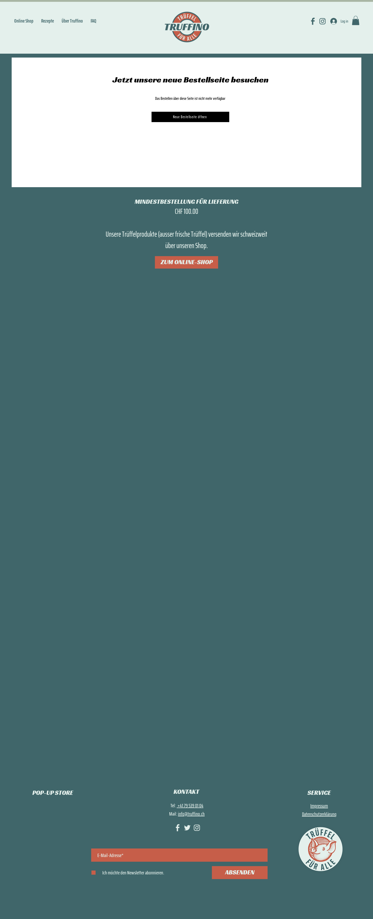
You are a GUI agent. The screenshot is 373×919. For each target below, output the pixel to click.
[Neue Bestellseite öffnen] (190, 117)
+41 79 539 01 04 (190, 805)
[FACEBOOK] (313, 21)
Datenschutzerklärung (319, 814)
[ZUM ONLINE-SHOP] (186, 262)
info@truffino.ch (191, 814)
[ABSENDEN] (240, 872)
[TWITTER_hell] (187, 828)
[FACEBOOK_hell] (178, 828)
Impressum (319, 806)
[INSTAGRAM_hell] (197, 828)
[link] (356, 20)
